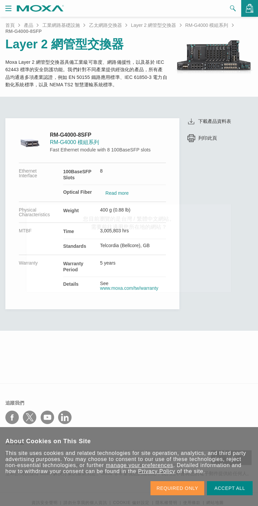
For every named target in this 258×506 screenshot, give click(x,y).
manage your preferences (139, 465)
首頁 (10, 25)
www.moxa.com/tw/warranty (129, 288)
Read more (117, 193)
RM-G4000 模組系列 (206, 25)
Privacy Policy (156, 471)
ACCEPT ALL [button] (229, 488)
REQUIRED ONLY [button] (177, 488)
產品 (28, 25)
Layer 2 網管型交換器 (153, 25)
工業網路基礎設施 (61, 25)
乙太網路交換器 (105, 25)
